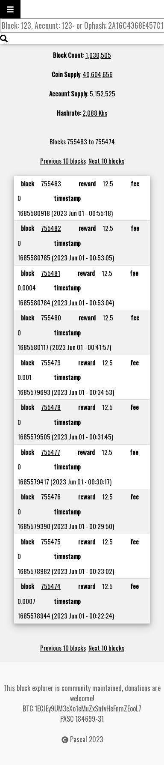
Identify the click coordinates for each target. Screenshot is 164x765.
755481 (50, 273)
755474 (51, 586)
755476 (51, 496)
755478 (51, 407)
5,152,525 (102, 93)
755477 (50, 452)
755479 (51, 362)
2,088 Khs (94, 112)
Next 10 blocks (106, 160)
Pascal (78, 739)
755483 (51, 183)
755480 (51, 317)
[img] (4, 38)
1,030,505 (98, 55)
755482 (51, 228)
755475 (51, 541)
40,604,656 (98, 74)
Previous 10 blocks (63, 160)
